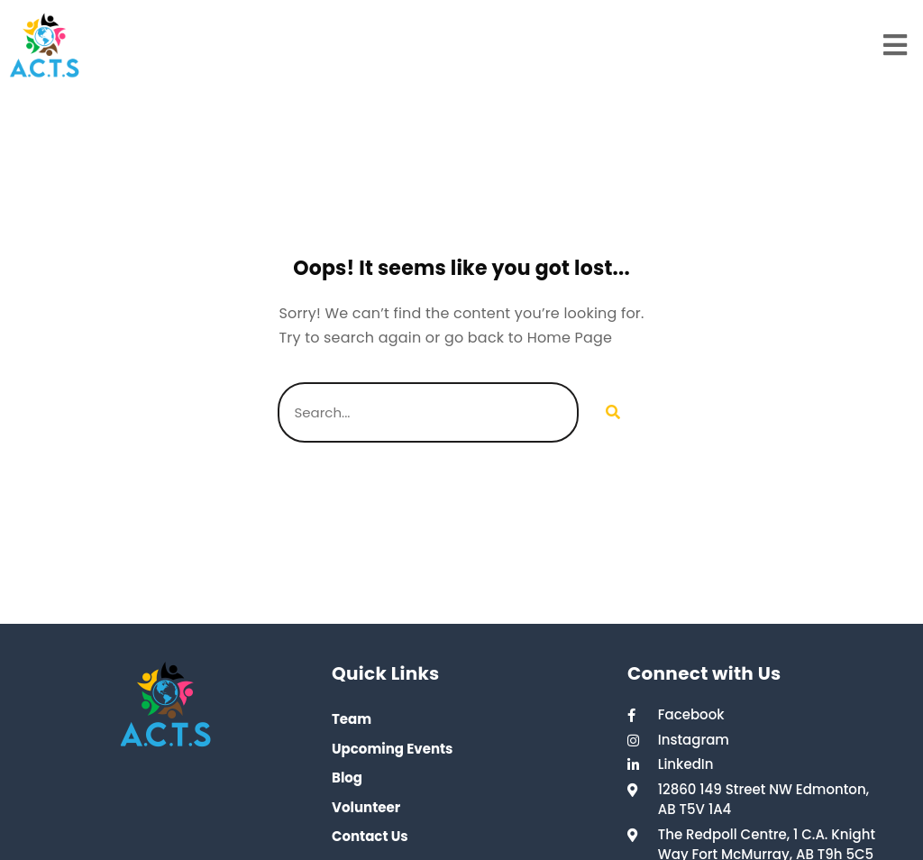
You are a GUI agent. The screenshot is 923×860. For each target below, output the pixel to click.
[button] (895, 45)
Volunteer (366, 807)
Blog (347, 777)
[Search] (612, 412)
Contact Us (370, 836)
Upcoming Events (392, 748)
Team (351, 718)
